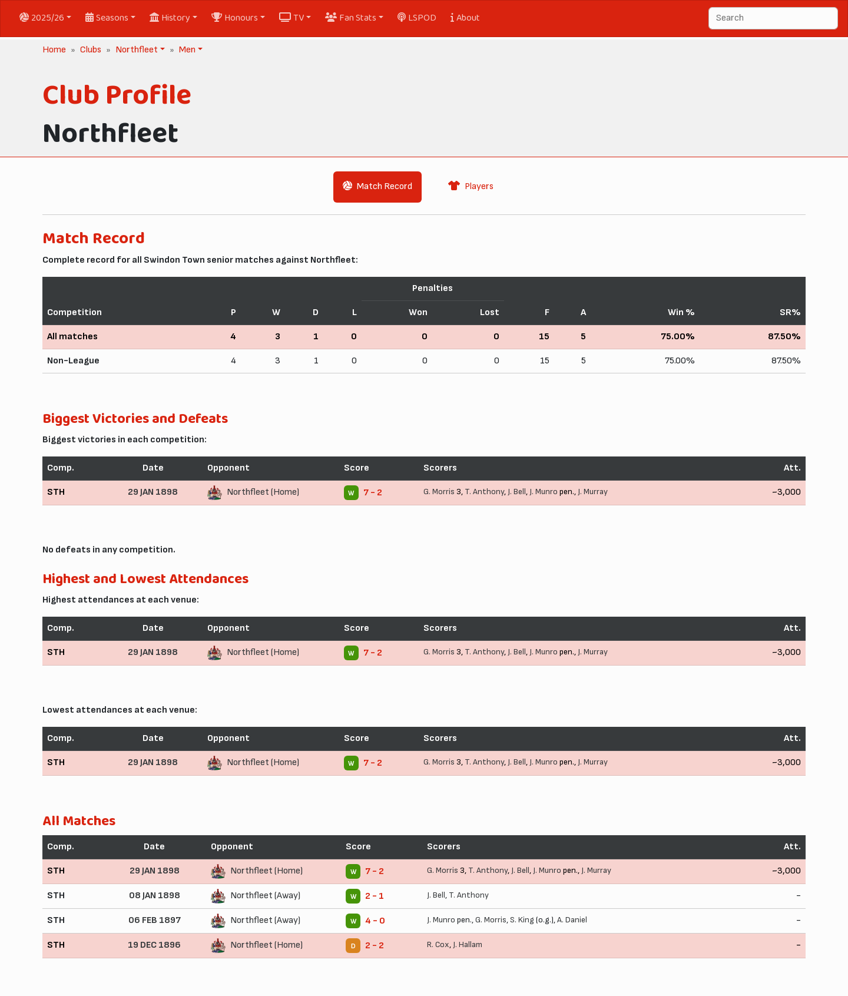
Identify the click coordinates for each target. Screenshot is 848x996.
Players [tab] (470, 186)
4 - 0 (375, 920)
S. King (522, 920)
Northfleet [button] (135, 49)
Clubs (90, 49)
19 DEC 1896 (154, 945)
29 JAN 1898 (153, 492)
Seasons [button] (106, 18)
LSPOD (417, 18)
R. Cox (438, 944)
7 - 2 (372, 492)
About (465, 18)
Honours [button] (234, 18)
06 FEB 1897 (154, 920)
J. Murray (593, 492)
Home (54, 49)
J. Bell (517, 492)
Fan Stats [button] (350, 18)
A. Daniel (572, 920)
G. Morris (439, 492)
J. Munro (543, 492)
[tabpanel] (424, 598)
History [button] (170, 18)
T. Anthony (484, 492)
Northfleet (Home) (263, 492)
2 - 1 (374, 896)
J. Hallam (467, 944)
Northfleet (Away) (265, 895)
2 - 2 (374, 945)
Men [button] (186, 49)
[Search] (773, 18)
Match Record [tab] (377, 186)
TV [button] (291, 18)
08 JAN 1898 (154, 895)
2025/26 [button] (41, 18)
